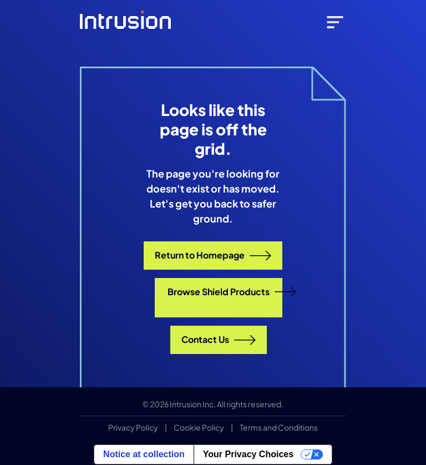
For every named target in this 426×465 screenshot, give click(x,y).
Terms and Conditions (279, 427)
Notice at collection (144, 454)
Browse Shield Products (225, 292)
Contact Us (218, 339)
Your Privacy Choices (248, 454)
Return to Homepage (213, 255)
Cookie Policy (199, 427)
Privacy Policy (133, 427)
